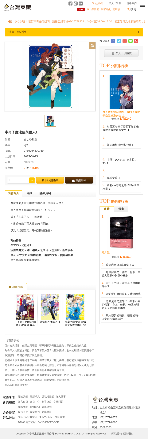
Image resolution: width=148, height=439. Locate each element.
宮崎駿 (116, 9)
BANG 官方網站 (27, 422)
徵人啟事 (61, 396)
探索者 (95, 9)
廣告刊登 (23, 412)
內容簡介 (13, 193)
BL (88, 9)
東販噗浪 (60, 417)
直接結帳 (79, 180)
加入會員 (23, 401)
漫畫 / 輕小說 (74, 32)
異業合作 (35, 412)
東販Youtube (46, 417)
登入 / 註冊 (115, 3)
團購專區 (47, 412)
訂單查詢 (47, 406)
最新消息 (35, 396)
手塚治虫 (106, 9)
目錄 (29, 193)
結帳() (97, 3)
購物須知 (35, 406)
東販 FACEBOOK (27, 417)
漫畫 (121, 208)
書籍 (107, 208)
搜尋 (132, 9)
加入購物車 (50, 180)
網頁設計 (116, 433)
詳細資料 (45, 193)
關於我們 (23, 396)
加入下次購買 (121, 53)
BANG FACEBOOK (48, 422)
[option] (50, 76)
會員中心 (35, 401)
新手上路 (47, 401)
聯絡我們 (132, 3)
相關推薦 (16, 286)
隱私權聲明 (48, 396)
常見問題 (58, 401)
